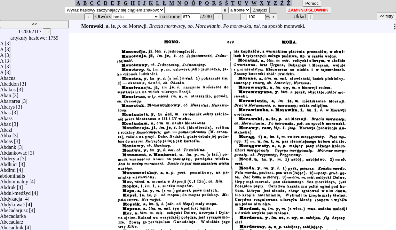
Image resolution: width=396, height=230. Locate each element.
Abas (5, 111)
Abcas (6, 139)
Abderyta (9, 157)
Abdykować (12, 203)
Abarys (7, 105)
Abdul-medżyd (15, 191)
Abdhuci (9, 162)
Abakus (8, 88)
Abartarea (10, 99)
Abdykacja (11, 197)
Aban (5, 93)
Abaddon (9, 82)
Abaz (5, 122)
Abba (5, 134)
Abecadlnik (12, 226)
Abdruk (8, 185)
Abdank (8, 145)
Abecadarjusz (14, 208)
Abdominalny (14, 180)
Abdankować (13, 151)
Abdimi (8, 168)
